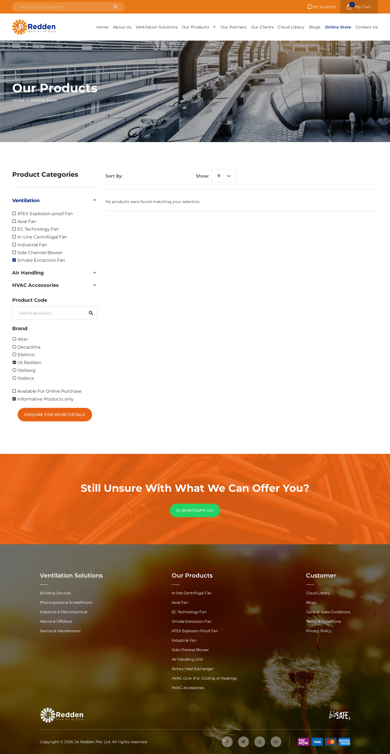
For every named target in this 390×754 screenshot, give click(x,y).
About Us (122, 26)
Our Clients (262, 26)
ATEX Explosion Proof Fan (195, 630)
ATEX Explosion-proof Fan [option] (45, 213)
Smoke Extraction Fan (191, 621)
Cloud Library (291, 26)
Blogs (315, 26)
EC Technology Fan (189, 611)
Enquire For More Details (54, 414)
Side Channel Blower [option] (40, 252)
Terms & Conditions (323, 621)
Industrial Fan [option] (32, 244)
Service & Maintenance (60, 630)
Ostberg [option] (26, 370)
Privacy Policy (319, 630)
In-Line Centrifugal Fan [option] (42, 237)
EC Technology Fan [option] (38, 229)
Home (102, 26)
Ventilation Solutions (157, 26)
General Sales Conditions (328, 611)
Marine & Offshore (56, 621)
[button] (55, 200)
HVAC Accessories (188, 687)
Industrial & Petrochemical (63, 611)
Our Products (199, 26)
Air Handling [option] (28, 272)
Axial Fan (180, 602)
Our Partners (234, 26)
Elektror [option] (26, 354)
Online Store (338, 26)
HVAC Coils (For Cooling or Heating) (204, 678)
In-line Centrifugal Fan (192, 592)
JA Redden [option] (29, 362)
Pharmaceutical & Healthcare (66, 602)
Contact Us (367, 26)
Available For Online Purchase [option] (49, 391)
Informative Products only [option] (45, 399)
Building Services (55, 592)
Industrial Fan (184, 640)
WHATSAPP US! (195, 510)
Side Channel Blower (190, 649)
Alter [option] (23, 339)
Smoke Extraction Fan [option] (41, 260)
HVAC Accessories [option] (35, 285)
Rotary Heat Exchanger (192, 668)
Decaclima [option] (29, 347)
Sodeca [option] (26, 378)
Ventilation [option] (26, 200)
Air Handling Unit (187, 659)
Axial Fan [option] (26, 221)
